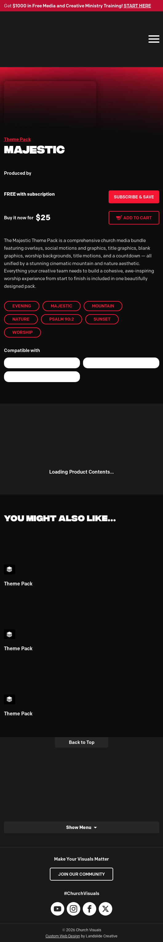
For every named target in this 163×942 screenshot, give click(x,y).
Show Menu (78, 827)
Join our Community (81, 874)
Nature (21, 319)
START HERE (137, 6)
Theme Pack (17, 139)
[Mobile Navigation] (152, 39)
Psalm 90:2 (61, 319)
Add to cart (137, 218)
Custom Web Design (63, 936)
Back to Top (81, 742)
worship (22, 332)
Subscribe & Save (134, 197)
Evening (21, 306)
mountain (103, 306)
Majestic (61, 306)
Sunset (101, 319)
